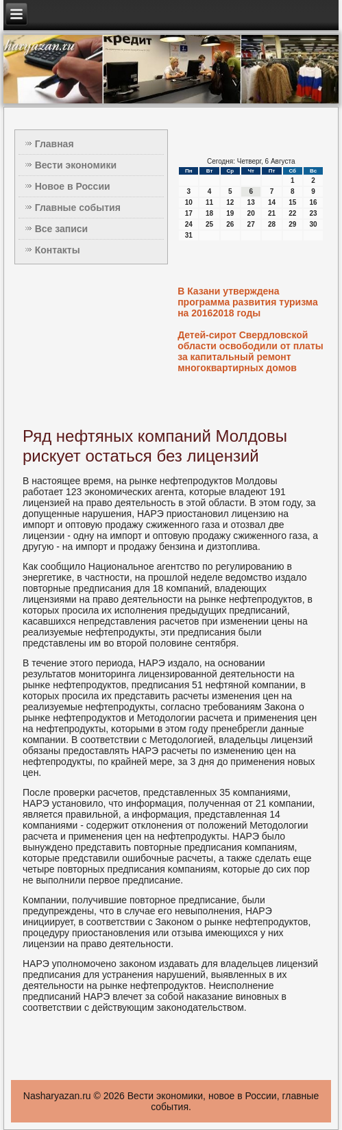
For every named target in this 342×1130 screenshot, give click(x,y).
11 (209, 202)
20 (251, 213)
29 (292, 224)
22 (292, 213)
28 (272, 224)
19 (230, 213)
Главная (54, 143)
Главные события (78, 207)
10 (189, 202)
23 (313, 213)
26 (230, 224)
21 (272, 213)
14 (272, 202)
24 (189, 224)
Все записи (61, 228)
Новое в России (72, 186)
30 (313, 224)
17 (189, 213)
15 (292, 202)
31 (189, 235)
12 (230, 202)
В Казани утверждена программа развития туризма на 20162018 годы (248, 302)
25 (209, 224)
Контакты (57, 249)
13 (251, 202)
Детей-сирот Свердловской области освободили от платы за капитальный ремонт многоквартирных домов (250, 351)
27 (251, 224)
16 (313, 202)
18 (209, 213)
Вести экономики (76, 165)
